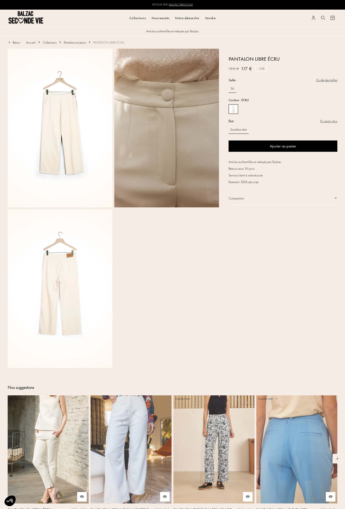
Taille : (233, 80)
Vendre (210, 18)
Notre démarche (187, 18)
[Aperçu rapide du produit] (82, 497)
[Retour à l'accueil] (26, 18)
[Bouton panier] (332, 18)
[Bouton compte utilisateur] (313, 18)
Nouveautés (160, 18)
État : (232, 121)
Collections (137, 18)
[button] (10, 501)
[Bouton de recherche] (323, 18)
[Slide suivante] (337, 458)
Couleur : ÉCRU (239, 100)
